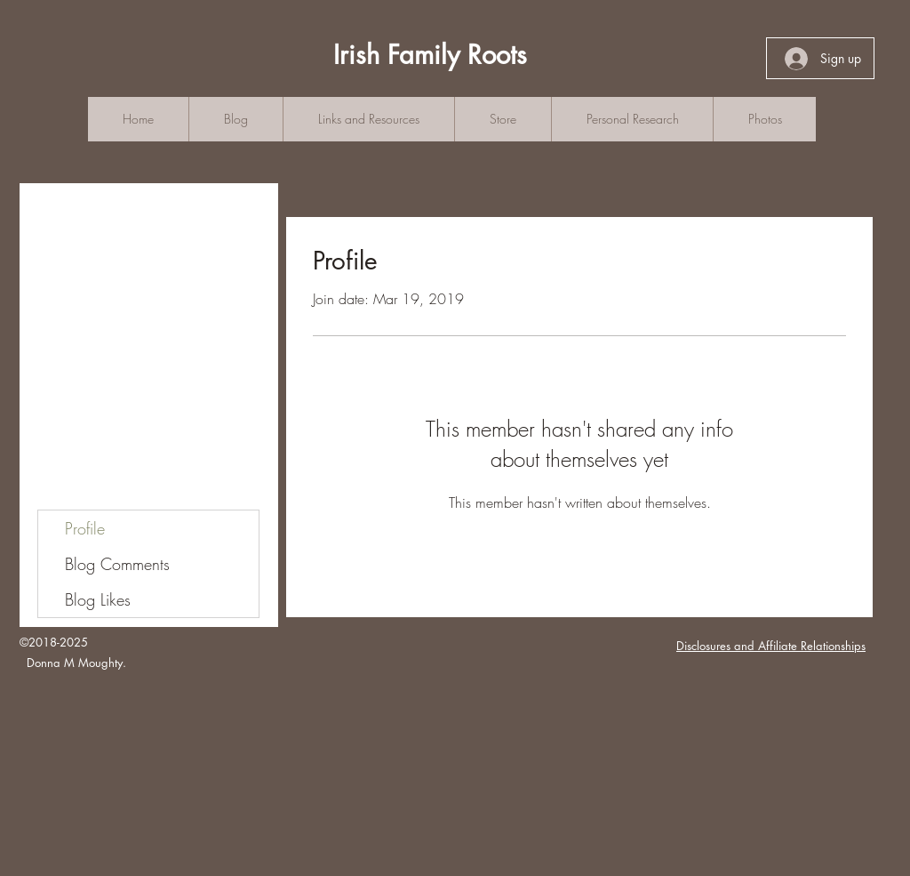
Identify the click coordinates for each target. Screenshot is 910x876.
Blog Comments (117, 564)
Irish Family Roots (430, 54)
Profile (85, 528)
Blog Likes (98, 599)
